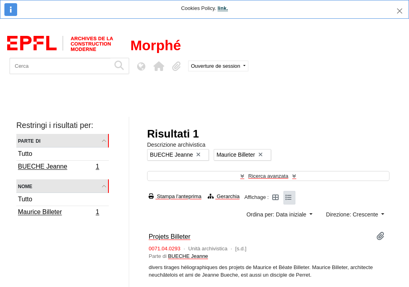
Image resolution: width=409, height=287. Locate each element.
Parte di (29, 140)
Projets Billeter (170, 236)
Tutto (25, 153)
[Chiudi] (400, 11)
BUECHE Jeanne (58, 167)
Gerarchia (224, 196)
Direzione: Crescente (353, 214)
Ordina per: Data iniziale (277, 214)
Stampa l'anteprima (175, 196)
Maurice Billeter (58, 212)
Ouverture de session (216, 66)
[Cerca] (60, 66)
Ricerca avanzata (268, 176)
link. (223, 8)
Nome (25, 186)
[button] (158, 66)
